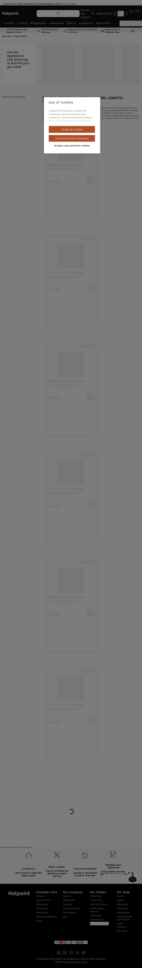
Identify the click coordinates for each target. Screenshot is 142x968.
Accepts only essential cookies (72, 145)
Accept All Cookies (72, 129)
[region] (72, 125)
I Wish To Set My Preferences (72, 138)
